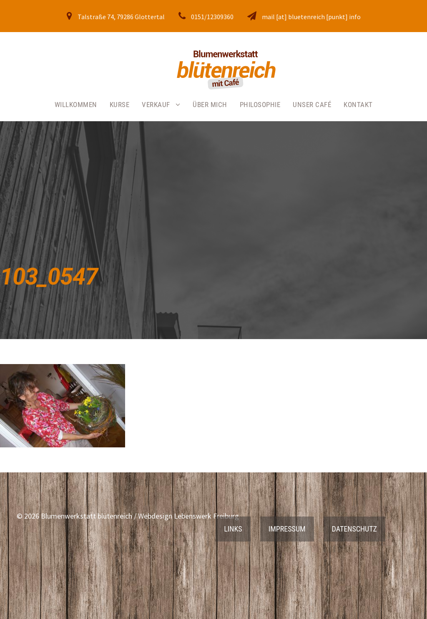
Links (233, 528)
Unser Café (312, 104)
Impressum (287, 528)
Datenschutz (354, 528)
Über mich (210, 104)
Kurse (120, 104)
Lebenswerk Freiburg (206, 516)
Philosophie (260, 104)
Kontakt (358, 104)
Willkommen (76, 104)
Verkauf (156, 104)
